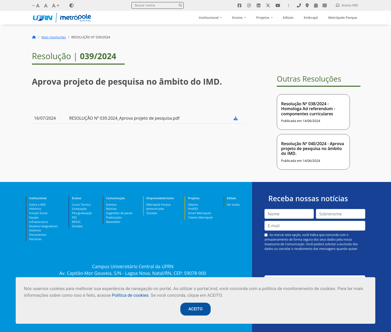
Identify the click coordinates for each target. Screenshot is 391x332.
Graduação (79, 209)
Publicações (114, 217)
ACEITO (196, 309)
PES (74, 217)
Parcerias (35, 239)
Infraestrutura (38, 222)
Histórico (35, 209)
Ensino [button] (237, 17)
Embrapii (311, 17)
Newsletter (113, 222)
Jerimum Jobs (155, 209)
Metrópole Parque (342, 17)
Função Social (38, 213)
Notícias (111, 209)
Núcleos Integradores (43, 226)
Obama (193, 204)
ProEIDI (193, 209)
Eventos (111, 204)
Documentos (37, 235)
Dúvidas (77, 226)
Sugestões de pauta (119, 213)
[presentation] (315, 263)
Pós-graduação (82, 213)
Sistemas (35, 230)
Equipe (33, 217)
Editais (288, 17)
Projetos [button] (263, 17)
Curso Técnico (81, 204)
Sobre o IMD (37, 204)
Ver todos (233, 204)
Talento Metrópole (200, 217)
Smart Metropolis (199, 213)
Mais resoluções (53, 37)
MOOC (76, 222)
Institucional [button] (209, 17)
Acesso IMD (347, 5)
